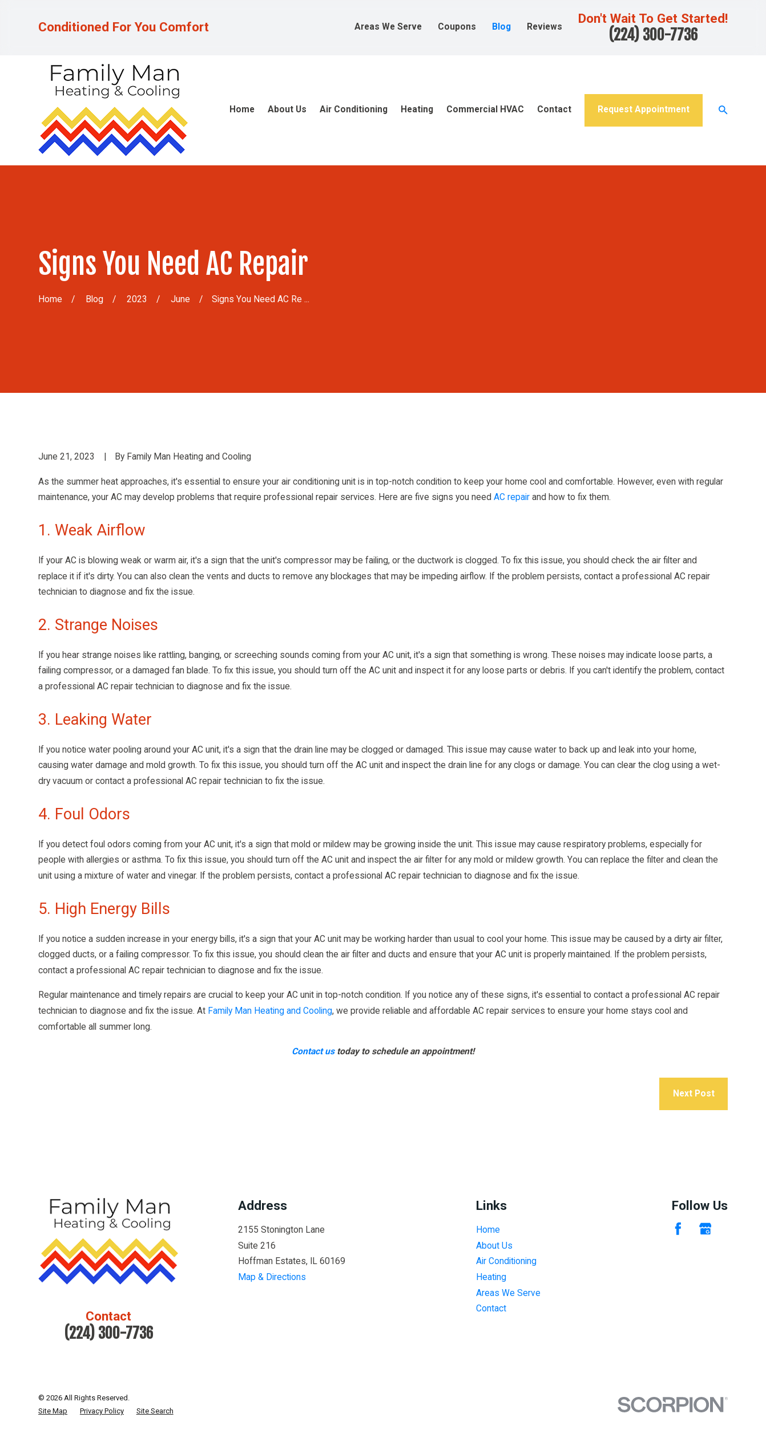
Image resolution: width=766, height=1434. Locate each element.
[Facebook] (678, 1228)
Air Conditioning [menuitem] (354, 109)
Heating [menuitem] (417, 109)
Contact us (313, 1051)
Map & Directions (272, 1277)
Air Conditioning (506, 1261)
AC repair (512, 497)
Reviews (544, 27)
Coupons (457, 27)
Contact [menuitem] (554, 109)
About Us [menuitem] (287, 109)
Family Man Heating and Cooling (270, 1011)
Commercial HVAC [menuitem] (485, 109)
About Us (494, 1246)
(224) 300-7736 (653, 35)
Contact (491, 1308)
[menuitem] (52, 1410)
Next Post (694, 1093)
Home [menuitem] (242, 109)
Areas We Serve (388, 27)
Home (488, 1230)
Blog (501, 27)
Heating (491, 1277)
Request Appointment (644, 109)
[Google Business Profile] (705, 1228)
